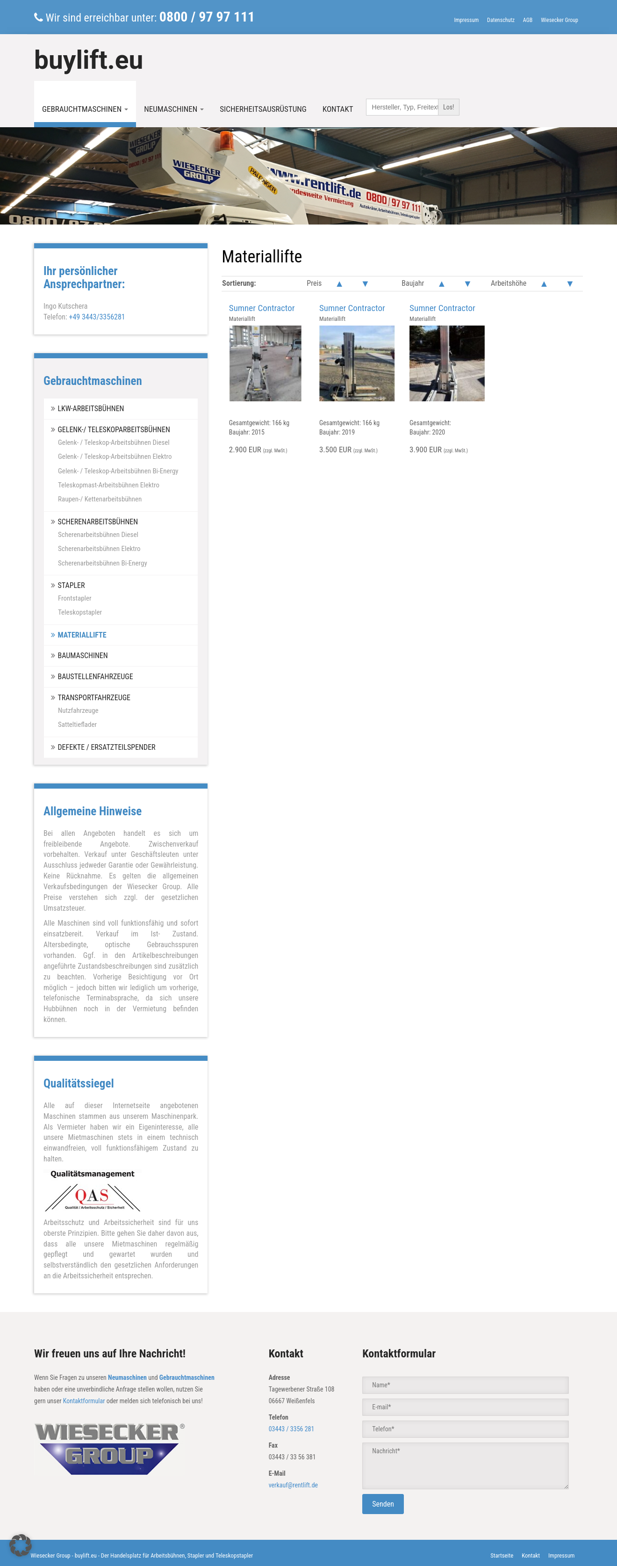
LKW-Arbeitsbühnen (90, 408)
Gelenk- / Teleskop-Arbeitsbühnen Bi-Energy (118, 471)
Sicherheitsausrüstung (263, 109)
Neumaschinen (174, 109)
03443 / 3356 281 (292, 1429)
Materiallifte (81, 635)
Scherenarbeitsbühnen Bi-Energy (102, 563)
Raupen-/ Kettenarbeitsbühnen (100, 499)
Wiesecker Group (559, 20)
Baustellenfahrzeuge (95, 676)
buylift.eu (88, 60)
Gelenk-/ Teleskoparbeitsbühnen (113, 429)
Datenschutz (501, 20)
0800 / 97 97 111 (207, 16)
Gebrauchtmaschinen (85, 109)
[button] (20, 1545)
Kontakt (338, 109)
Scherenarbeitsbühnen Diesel (98, 534)
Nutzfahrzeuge (78, 710)
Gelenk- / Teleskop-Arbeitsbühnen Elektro (115, 456)
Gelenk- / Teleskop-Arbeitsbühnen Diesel (114, 442)
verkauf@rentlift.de (293, 1485)
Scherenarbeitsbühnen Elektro (99, 548)
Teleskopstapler (80, 612)
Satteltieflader (77, 724)
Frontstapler (75, 598)
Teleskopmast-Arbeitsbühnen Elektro (108, 485)
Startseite (501, 1555)
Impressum (466, 20)
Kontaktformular (84, 1401)
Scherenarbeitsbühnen (97, 521)
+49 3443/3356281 (97, 316)
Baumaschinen (82, 655)
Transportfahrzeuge (93, 697)
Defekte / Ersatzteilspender (106, 747)
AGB (528, 20)
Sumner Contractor (262, 308)
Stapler (71, 585)
